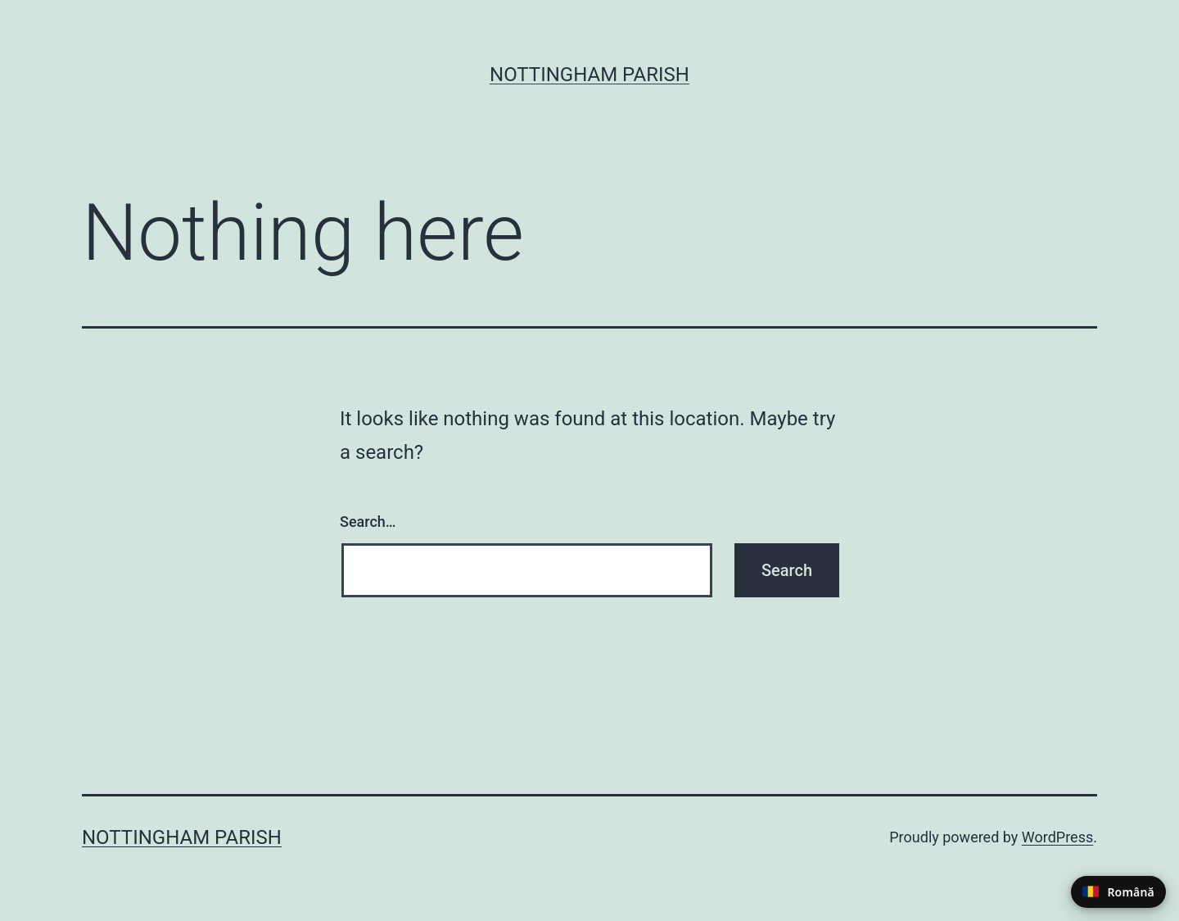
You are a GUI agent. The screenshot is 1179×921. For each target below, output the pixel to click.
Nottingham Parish (589, 74)
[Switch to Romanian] (1118, 892)
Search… (368, 521)
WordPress (1057, 837)
